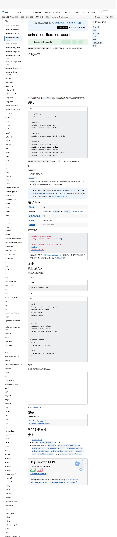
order (6, 451)
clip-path (8, 153)
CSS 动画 (35, 407)
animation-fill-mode (12, 34)
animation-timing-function (11, 73)
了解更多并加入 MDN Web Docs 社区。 (68, 23)
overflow (8, 470)
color (6, 168)
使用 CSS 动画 (37, 440)
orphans (7, 454)
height (7, 317)
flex (6, 274)
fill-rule (7, 258)
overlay (7, 474)
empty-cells (9, 246)
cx (5, 219)
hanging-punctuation (12, 313)
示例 (94, 36)
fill (5, 262)
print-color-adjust (11, 525)
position (7, 521)
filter (6, 266)
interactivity (9, 357)
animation (8, 78)
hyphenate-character (12, 321)
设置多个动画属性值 (60, 196)
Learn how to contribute (38, 474)
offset (7, 443)
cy (5, 223)
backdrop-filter (10, 90)
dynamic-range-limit (12, 242)
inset (6, 353)
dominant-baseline (11, 239)
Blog (93, 12)
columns (8, 176)
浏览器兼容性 (98, 43)
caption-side (9, 137)
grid (6, 309)
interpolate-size (10, 364)
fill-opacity (8, 254)
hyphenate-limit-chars (12, 327)
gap (6, 301)
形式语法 (32, 230)
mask (6, 415)
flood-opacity (9, 285)
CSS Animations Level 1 (51, 255)
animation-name (11, 44)
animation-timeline (11, 68)
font (6, 293)
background (9, 102)
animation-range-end (12, 56)
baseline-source (10, 109)
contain (7, 184)
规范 (94, 40)
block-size (8, 113)
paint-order (8, 497)
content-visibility (10, 199)
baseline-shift (9, 106)
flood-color (9, 282)
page (6, 494)
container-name (10, 188)
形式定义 (96, 33)
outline (7, 462)
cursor (7, 215)
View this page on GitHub (38, 482)
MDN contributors (72, 480)
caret (6, 145)
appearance (9, 82)
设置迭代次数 (35, 268)
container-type (10, 192)
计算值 (31, 220)
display (7, 235)
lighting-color (9, 384)
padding (7, 486)
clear (6, 149)
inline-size (8, 345)
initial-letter (8, 341)
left (6, 376)
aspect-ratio (9, 86)
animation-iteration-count (12, 39)
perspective (9, 505)
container (8, 196)
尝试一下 (96, 27)
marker (7, 408)
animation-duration (12, 30)
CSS (52, 48)
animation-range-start (13, 62)
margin (7, 400)
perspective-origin (11, 501)
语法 (94, 30)
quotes (7, 529)
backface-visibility (11, 94)
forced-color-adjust (11, 297)
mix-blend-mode (10, 431)
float (6, 278)
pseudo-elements (77, 211)
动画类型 (32, 225)
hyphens (8, 333)
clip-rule (7, 156)
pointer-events (10, 513)
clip (6, 160)
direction (8, 231)
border (7, 121)
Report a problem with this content (63, 482)
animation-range (11, 52)
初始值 (31, 207)
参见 (94, 46)
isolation (8, 368)
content (7, 203)
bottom (7, 125)
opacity (7, 447)
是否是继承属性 (34, 216)
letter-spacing (9, 380)
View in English (62, 27)
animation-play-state (12, 48)
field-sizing (8, 250)
